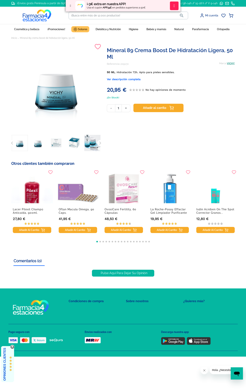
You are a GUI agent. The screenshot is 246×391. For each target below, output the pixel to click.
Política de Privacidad (81, 314)
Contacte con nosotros (139, 319)
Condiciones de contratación (85, 308)
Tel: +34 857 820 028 (137, 330)
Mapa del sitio (134, 308)
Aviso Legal (75, 325)
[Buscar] (122, 15)
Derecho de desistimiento (83, 342)
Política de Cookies (80, 319)
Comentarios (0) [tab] (27, 261)
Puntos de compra (79, 330)
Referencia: (113, 63)
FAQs (129, 314)
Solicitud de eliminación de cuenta (146, 325)
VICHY (231, 63)
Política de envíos (79, 336)
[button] (97, 241)
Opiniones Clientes (4, 364)
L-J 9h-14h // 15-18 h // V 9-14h (198, 3)
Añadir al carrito (158, 108)
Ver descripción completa (123, 79)
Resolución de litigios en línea (86, 347)
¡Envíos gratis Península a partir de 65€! (42, 3)
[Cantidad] (118, 108)
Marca (222, 63)
